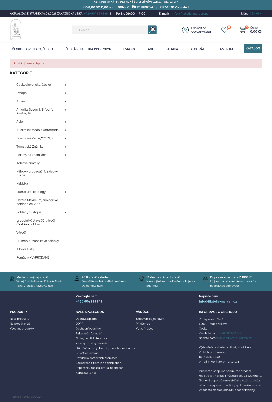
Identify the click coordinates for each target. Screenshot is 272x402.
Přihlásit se (198, 28)
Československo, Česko (32, 49)
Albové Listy (25, 249)
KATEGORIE (21, 72)
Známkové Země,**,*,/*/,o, (34, 138)
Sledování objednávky (150, 318)
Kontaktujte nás (86, 372)
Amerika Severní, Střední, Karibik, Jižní (34, 111)
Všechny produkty (22, 328)
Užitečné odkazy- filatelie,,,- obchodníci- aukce (106, 348)
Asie (151, 49)
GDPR (79, 323)
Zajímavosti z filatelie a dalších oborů (99, 363)
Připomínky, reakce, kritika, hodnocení (100, 368)
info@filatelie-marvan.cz (190, 14)
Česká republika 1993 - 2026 (88, 49)
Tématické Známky (29, 146)
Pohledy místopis (28, 212)
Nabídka (22, 183)
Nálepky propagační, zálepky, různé (37, 173)
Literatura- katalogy (31, 192)
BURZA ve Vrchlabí (87, 353)
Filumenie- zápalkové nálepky (37, 241)
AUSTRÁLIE (199, 49)
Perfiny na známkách (31, 155)
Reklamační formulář (89, 333)
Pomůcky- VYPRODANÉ (32, 257)
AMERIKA (226, 49)
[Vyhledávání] (114, 29)
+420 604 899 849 (96, 13)
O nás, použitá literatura (91, 338)
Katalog (253, 48)
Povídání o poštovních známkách (97, 358)
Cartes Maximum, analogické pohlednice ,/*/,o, (37, 202)
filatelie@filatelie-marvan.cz (234, 338)
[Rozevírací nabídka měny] (256, 13)
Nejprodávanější (20, 323)
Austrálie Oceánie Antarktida (37, 130)
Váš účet (143, 312)
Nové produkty (19, 318)
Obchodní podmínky (88, 328)
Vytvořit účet (201, 32)
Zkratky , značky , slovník (91, 343)
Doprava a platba (86, 318)
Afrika (172, 49)
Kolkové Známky (28, 163)
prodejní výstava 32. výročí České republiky (35, 222)
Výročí (21, 232)
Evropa (129, 49)
